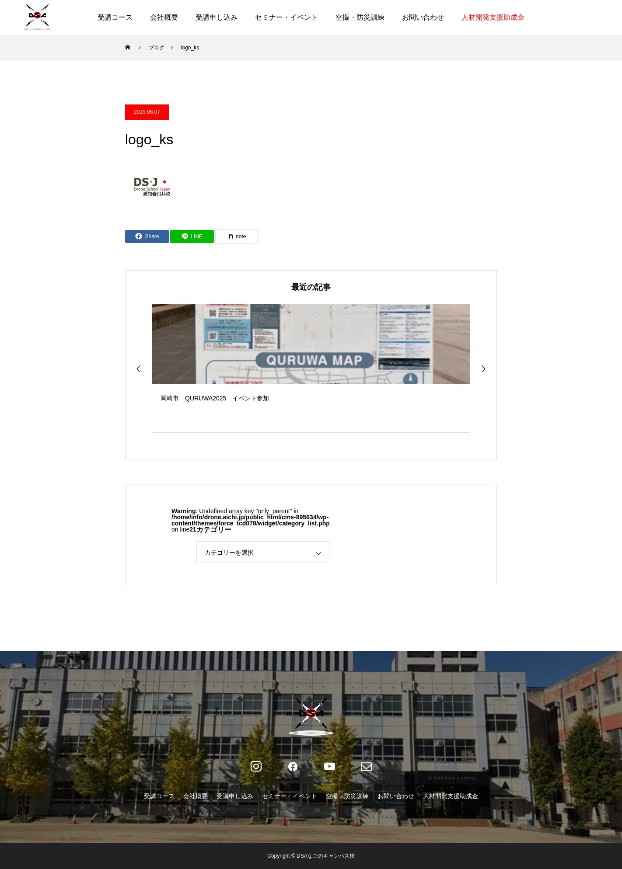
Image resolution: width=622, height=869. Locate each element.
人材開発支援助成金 (492, 17)
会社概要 (164, 17)
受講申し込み (217, 17)
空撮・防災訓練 (359, 17)
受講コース (115, 17)
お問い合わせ (423, 17)
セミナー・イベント (286, 17)
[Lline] (192, 236)
